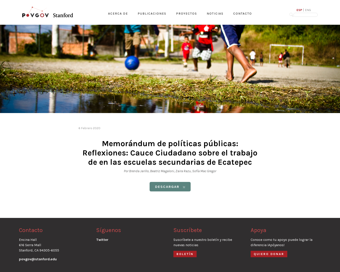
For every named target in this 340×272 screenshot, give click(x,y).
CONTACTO (242, 13)
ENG (308, 10)
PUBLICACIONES (152, 13)
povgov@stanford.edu (38, 259)
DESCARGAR (170, 187)
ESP (299, 10)
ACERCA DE (118, 13)
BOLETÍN (185, 254)
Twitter (102, 240)
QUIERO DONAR (269, 254)
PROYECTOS (186, 13)
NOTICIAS (215, 13)
